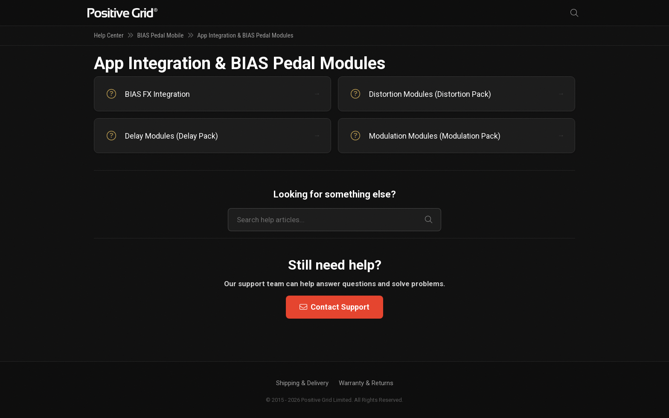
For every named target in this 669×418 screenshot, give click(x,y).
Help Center (108, 35)
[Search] (574, 13)
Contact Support (334, 306)
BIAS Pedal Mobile (160, 35)
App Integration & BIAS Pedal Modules (245, 35)
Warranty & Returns (366, 383)
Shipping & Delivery (302, 383)
